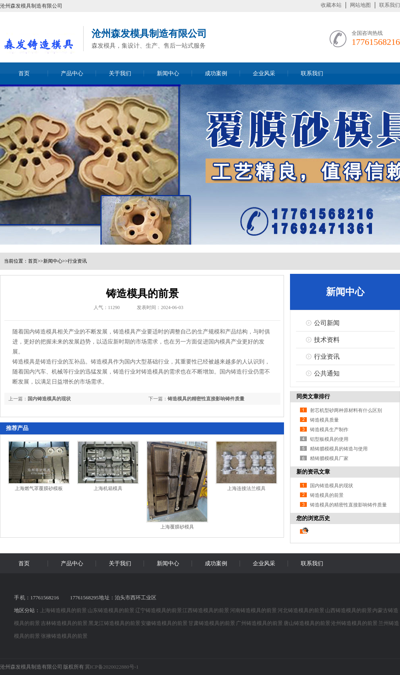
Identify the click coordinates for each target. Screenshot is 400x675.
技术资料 (327, 339)
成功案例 (216, 73)
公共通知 (327, 373)
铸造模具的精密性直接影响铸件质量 (206, 399)
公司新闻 (327, 322)
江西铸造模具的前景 (206, 610)
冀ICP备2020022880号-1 (112, 667)
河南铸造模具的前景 (254, 610)
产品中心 (72, 73)
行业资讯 (77, 261)
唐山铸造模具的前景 (307, 623)
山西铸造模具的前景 (349, 610)
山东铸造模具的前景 (111, 610)
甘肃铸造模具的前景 (212, 623)
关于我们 (120, 73)
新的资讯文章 (313, 472)
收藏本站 (331, 5)
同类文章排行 (313, 397)
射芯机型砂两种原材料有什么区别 (346, 410)
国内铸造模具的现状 (49, 399)
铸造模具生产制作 (329, 429)
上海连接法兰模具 (246, 488)
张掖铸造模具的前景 (64, 636)
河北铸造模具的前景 (301, 610)
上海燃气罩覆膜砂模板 (39, 488)
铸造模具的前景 (327, 495)
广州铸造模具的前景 (260, 623)
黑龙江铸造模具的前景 (114, 623)
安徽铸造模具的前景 (164, 623)
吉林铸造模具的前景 (64, 623)
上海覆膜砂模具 (177, 527)
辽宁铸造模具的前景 (159, 610)
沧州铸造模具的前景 (354, 623)
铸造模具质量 (324, 420)
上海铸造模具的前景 (64, 610)
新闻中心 (168, 73)
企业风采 (264, 73)
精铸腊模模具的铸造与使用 (339, 449)
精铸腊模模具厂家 (329, 458)
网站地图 (360, 5)
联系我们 (389, 5)
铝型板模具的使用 (329, 439)
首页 (24, 73)
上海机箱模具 (108, 488)
